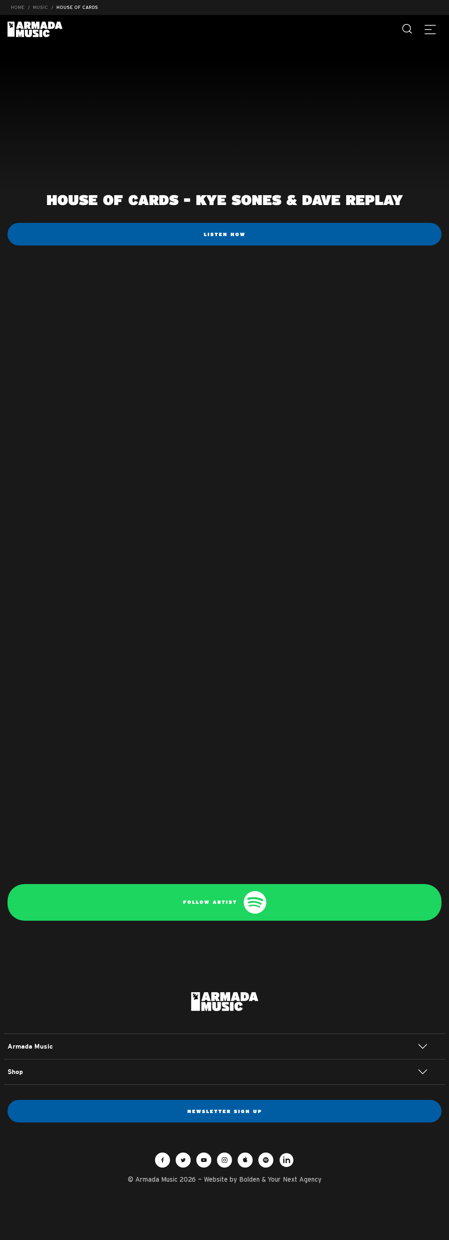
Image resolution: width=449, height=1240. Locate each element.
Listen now (225, 234)
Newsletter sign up (224, 1111)
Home (17, 7)
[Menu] (430, 29)
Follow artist (224, 902)
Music (40, 7)
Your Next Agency (295, 1179)
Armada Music (35, 29)
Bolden (249, 1179)
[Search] (407, 29)
